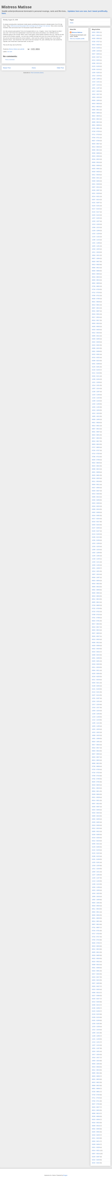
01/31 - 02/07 (96, 202)
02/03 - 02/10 (96, 525)
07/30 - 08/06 (96, 766)
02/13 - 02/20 (96, 60)
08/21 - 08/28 (96, 918)
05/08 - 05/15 (96, 964)
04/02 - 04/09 (96, 819)
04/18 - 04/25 (96, 171)
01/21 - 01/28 (96, 689)
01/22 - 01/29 (96, 850)
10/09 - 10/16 (96, 896)
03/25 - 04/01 (96, 661)
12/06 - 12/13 (96, 227)
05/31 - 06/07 (96, 311)
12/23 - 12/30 (96, 543)
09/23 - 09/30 (96, 580)
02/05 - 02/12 (96, 844)
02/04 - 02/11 (96, 683)
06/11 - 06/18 (96, 788)
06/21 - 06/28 (96, 302)
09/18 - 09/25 (96, 906)
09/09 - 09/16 (96, 586)
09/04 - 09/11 (96, 912)
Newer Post (7, 68)
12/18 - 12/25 (96, 865)
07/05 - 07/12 (96, 295)
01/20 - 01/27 (96, 531)
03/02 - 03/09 (96, 512)
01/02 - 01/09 (96, 1020)
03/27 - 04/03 (96, 54)
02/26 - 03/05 (96, 834)
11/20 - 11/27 (96, 878)
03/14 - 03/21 (96, 1150)
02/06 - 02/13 (96, 63)
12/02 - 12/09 (96, 552)
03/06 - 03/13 (96, 992)
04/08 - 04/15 (96, 655)
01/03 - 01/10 (96, 215)
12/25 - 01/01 (96, 862)
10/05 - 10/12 (96, 416)
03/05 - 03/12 (96, 831)
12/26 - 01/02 (96, 72)
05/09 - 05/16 (96, 162)
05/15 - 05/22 (96, 961)
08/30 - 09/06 (96, 271)
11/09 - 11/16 (96, 401)
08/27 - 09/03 (96, 754)
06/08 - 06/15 (96, 469)
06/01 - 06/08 (96, 472)
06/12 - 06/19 (96, 949)
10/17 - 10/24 (96, 91)
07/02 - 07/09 (96, 779)
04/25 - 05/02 (96, 168)
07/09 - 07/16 (96, 775)
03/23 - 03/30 (96, 503)
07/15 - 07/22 (96, 611)
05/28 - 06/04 (96, 794)
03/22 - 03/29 (96, 342)
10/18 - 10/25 (96, 249)
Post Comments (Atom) (37, 72)
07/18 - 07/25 (96, 131)
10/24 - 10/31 (96, 1051)
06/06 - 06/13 (96, 150)
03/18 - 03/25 (96, 664)
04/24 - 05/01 (96, 32)
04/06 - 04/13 (96, 497)
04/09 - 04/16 (96, 816)
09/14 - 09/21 (96, 425)
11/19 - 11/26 (96, 717)
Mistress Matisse (17, 7)
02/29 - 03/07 (96, 1156)
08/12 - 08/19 (96, 599)
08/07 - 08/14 (96, 924)
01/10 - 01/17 (96, 212)
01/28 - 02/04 (96, 686)
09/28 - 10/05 (96, 419)
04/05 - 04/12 (96, 336)
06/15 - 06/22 (96, 466)
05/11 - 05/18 (96, 481)
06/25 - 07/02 (96, 782)
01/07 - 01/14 (96, 695)
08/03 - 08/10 (96, 444)
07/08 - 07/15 (96, 614)
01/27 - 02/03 (96, 528)
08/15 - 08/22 (96, 119)
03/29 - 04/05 (96, 339)
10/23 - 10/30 (96, 890)
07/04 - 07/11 (96, 137)
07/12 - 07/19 (96, 292)
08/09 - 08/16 (96, 280)
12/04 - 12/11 (96, 872)
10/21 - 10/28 (96, 568)
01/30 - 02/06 (96, 1008)
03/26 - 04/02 (96, 822)
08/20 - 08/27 (96, 757)
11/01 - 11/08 (96, 243)
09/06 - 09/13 (96, 267)
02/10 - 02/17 (96, 521)
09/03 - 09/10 (96, 751)
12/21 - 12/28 (96, 382)
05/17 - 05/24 (96, 35)
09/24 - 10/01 (96, 741)
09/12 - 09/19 (96, 106)
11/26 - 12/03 (96, 714)
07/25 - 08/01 (96, 128)
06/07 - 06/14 (96, 308)
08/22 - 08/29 (96, 116)
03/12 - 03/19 (96, 828)
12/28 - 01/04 (96, 379)
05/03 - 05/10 (96, 323)
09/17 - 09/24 (96, 744)
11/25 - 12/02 (96, 555)
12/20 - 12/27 (96, 221)
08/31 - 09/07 (96, 432)
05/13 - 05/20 (96, 639)
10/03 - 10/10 (96, 97)
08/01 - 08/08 (96, 125)
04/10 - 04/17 (96, 977)
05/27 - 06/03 (96, 633)
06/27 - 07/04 (96, 140)
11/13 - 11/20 (96, 881)
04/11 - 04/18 (96, 174)
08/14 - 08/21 (96, 921)
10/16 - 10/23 (96, 893)
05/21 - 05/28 (96, 797)
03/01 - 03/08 (96, 351)
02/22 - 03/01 (96, 354)
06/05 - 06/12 (96, 952)
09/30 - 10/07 (96, 577)
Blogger (65, 1175)
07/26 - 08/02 (96, 286)
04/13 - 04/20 (96, 44)
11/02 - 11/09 (96, 404)
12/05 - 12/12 (96, 1033)
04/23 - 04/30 (96, 810)
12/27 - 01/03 (96, 218)
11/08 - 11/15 (96, 240)
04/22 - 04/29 (96, 648)
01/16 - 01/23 (96, 1014)
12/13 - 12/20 (96, 224)
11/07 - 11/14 (96, 85)
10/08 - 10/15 (96, 735)
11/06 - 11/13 (96, 884)
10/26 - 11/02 (96, 407)
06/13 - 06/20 (96, 147)
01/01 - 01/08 (96, 859)
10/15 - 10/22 (96, 732)
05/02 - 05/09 (96, 165)
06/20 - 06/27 (96, 144)
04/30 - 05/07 (96, 806)
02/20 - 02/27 (96, 57)
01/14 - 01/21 (96, 692)
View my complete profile (77, 38)
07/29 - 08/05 (96, 605)
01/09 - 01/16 (96, 69)
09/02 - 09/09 (96, 590)
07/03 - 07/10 (96, 940)
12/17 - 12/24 (96, 704)
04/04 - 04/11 (96, 178)
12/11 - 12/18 (96, 868)
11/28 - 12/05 (96, 79)
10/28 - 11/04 (96, 565)
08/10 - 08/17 (96, 441)
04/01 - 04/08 (96, 658)
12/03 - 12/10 (96, 710)
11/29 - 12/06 (96, 230)
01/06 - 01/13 (96, 537)
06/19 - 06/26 (96, 946)
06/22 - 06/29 (96, 463)
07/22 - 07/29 (96, 608)
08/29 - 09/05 (96, 113)
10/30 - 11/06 (96, 887)
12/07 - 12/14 (96, 388)
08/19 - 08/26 (96, 596)
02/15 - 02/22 (96, 357)
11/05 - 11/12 (96, 723)
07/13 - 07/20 (96, 453)
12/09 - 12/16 (96, 51)
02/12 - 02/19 (96, 841)
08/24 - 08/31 (96, 435)
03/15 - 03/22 (96, 345)
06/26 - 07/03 (96, 943)
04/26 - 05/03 (96, 38)
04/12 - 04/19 (96, 332)
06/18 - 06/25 (96, 785)
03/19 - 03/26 (96, 825)
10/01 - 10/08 (96, 738)
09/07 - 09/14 (96, 429)
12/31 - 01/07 (96, 698)
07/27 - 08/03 (96, 447)
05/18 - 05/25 (96, 478)
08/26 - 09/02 (96, 593)
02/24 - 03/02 (96, 515)
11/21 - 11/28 (96, 1039)
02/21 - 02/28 (96, 193)
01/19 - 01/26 (96, 48)
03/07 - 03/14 (96, 187)
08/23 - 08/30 (96, 274)
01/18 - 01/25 (96, 370)
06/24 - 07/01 (96, 621)
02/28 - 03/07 (96, 190)
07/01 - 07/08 (96, 617)
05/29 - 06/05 (96, 955)
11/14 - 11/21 (96, 82)
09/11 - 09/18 (96, 909)
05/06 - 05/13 (96, 642)
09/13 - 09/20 (96, 264)
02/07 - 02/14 (96, 199)
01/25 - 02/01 (96, 367)
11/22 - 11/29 (96, 233)
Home (34, 68)
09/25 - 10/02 (96, 902)
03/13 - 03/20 (96, 989)
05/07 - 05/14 (96, 803)
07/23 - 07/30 (96, 769)
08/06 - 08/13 (96, 763)
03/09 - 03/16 (96, 509)
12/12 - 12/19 (96, 75)
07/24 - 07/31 (96, 930)
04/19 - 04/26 (96, 329)
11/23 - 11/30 (96, 394)
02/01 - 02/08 (96, 363)
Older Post (60, 68)
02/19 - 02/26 (96, 837)
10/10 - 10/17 (96, 94)
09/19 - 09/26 (96, 103)
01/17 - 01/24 (96, 209)
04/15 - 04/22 (96, 652)
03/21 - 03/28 (96, 184)
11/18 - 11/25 (96, 559)
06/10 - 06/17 (96, 627)
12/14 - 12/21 (96, 385)
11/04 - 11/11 (96, 562)
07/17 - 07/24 (96, 933)
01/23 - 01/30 (96, 66)
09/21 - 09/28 (96, 422)
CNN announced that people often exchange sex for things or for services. (30, 26)
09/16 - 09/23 (96, 583)
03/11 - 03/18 (96, 667)
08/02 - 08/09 (96, 283)
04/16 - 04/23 (96, 813)
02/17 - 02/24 (96, 518)
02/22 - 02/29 (96, 1160)
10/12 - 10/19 (96, 413)
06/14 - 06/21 (96, 305)
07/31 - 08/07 (96, 927)
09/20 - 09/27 (96, 261)
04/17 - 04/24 (96, 974)
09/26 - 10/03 (96, 100)
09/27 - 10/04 (96, 258)
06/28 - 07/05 (96, 298)
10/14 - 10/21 (96, 571)
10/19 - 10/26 (96, 410)
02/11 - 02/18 (96, 679)
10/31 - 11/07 (96, 88)
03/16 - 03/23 (96, 506)
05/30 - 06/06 (96, 153)
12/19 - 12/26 (96, 1026)
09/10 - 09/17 (96, 748)
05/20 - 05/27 (96, 636)
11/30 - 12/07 (96, 391)
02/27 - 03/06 (96, 995)
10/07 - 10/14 (96, 574)
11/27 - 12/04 (96, 875)
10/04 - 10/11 (96, 255)
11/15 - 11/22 (96, 236)
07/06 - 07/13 (96, 456)
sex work (9, 51)
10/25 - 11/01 (96, 246)
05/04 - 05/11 (96, 484)
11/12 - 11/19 (96, 720)
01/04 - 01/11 (96, 376)
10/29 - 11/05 (96, 726)
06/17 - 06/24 (96, 624)
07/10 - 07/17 (96, 936)
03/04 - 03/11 (96, 670)
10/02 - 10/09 (96, 899)
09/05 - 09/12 (96, 110)
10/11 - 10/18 (96, 252)
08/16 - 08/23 (96, 277)
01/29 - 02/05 (96, 847)
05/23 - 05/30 (96, 156)
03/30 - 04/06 (96, 500)
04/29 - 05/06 (96, 645)
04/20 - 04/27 (96, 491)
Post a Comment (9, 59)
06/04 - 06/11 (96, 791)
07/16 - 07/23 (96, 772)
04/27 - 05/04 (96, 487)
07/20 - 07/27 (96, 41)
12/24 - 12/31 (96, 701)
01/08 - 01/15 (96, 856)
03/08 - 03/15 (96, 348)
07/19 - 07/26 (96, 289)
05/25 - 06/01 (96, 475)
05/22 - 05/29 (96, 958)
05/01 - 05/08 (96, 967)
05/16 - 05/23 (96, 159)
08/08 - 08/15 (96, 122)
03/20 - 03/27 (96, 986)
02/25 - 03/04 (96, 673)
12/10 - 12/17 (96, 707)
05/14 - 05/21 (96, 800)
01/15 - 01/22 (96, 853)
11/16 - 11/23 (96, 398)
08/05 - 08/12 (96, 602)
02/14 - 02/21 (96, 196)
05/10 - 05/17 (96, 320)
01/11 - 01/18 (96, 373)
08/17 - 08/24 (96, 438)
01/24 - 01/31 (96, 205)
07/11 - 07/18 (96, 134)
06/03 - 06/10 (96, 630)
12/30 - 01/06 (96, 540)
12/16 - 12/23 (96, 546)
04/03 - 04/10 (96, 980)
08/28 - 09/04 (96, 915)
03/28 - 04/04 (96, 181)
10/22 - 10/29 (96, 729)
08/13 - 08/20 (96, 760)
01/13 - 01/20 (96, 534)
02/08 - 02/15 (96, 360)
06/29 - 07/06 (96, 460)
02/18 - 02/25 (96, 676)
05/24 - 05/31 (96, 314)
